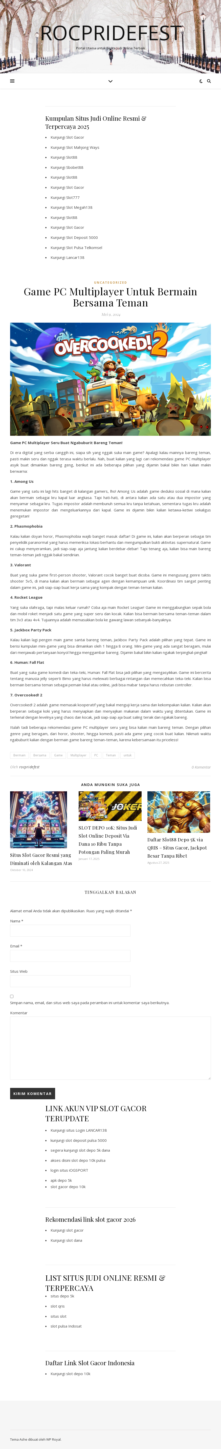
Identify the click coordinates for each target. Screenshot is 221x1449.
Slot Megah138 (79, 207)
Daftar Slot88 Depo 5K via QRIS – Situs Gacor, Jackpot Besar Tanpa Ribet (177, 848)
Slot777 (73, 197)
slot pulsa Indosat (66, 1326)
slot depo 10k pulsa (88, 1160)
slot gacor (75, 1230)
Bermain (19, 755)
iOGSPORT (78, 1170)
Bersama (39, 755)
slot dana (74, 1240)
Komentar (19, 1012)
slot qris (58, 1306)
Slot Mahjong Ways (82, 147)
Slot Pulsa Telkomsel (84, 247)
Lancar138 (75, 257)
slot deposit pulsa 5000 (86, 1140)
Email (16, 945)
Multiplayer (78, 755)
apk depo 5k (61, 1180)
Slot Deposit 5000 (82, 237)
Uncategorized (110, 282)
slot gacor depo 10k (68, 1186)
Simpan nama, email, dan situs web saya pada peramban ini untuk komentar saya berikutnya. (89, 1002)
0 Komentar (201, 767)
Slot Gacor (75, 137)
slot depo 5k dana (94, 1150)
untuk (127, 755)
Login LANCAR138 (91, 1130)
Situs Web (19, 971)
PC (96, 755)
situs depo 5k (62, 1295)
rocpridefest (29, 766)
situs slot (59, 1316)
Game (58, 755)
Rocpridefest (111, 32)
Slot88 (71, 157)
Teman (111, 755)
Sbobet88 (74, 167)
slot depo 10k (78, 1373)
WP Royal (53, 1439)
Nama (16, 920)
